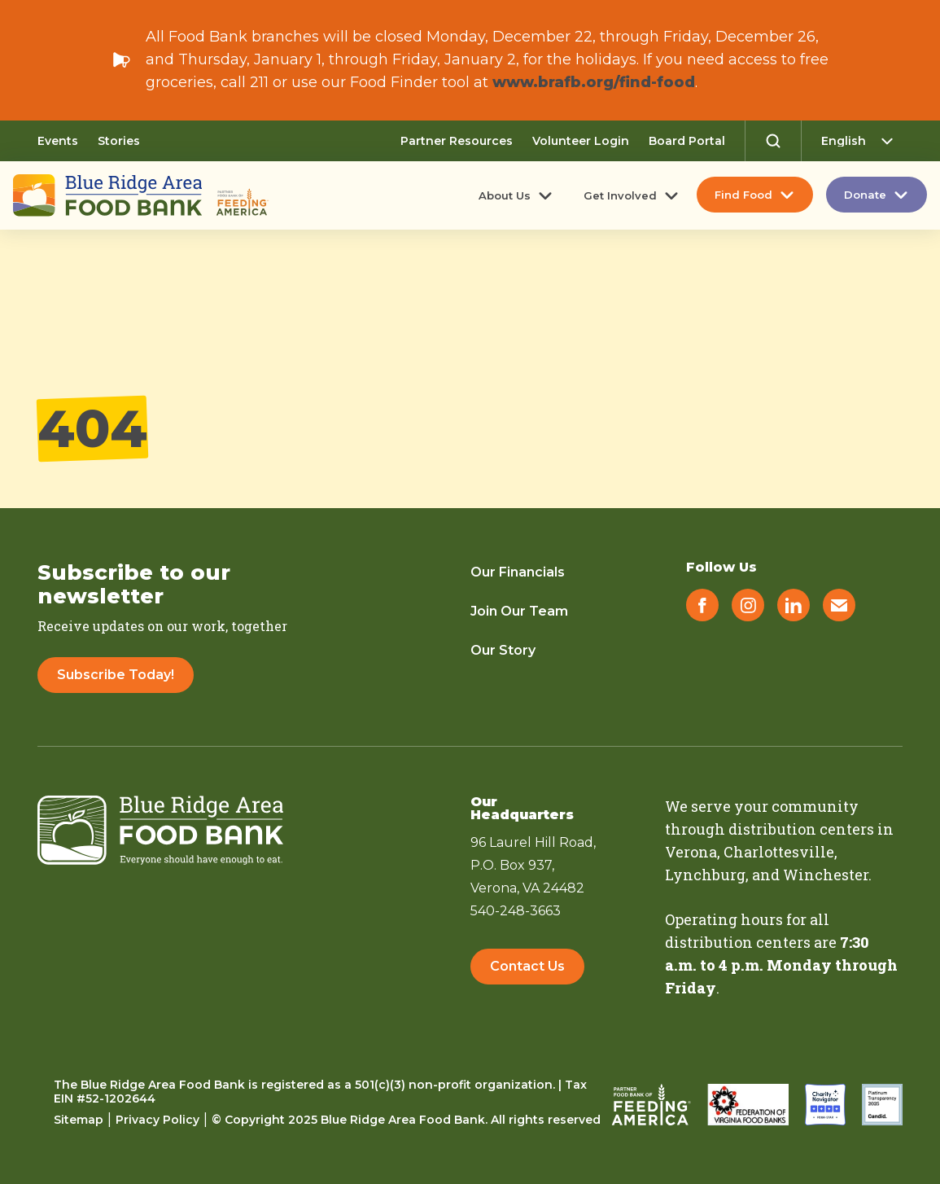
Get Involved (620, 195)
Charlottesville (779, 852)
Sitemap (78, 1119)
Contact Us (527, 966)
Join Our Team (519, 611)
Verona (691, 852)
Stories (119, 141)
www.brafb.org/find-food (593, 82)
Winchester (825, 874)
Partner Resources (456, 141)
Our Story (503, 650)
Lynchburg (705, 874)
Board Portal (687, 141)
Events (57, 141)
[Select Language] (862, 141)
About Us (505, 195)
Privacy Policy (157, 1119)
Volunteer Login (580, 141)
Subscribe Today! (115, 674)
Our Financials (517, 572)
